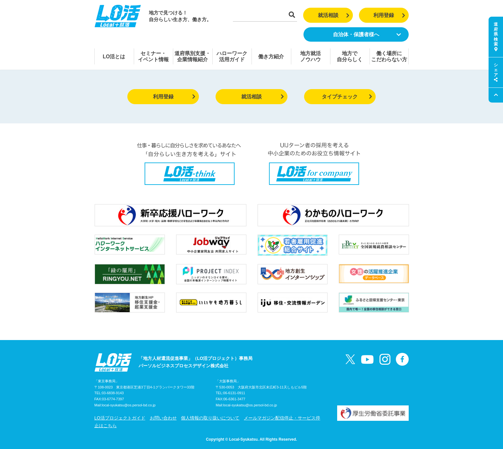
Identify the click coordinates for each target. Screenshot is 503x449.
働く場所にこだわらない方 (389, 56)
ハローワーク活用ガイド (232, 56)
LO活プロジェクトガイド (119, 417)
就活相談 (334, 15)
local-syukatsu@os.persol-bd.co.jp (129, 405)
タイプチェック (347, 96)
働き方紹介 (271, 56)
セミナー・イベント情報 (153, 56)
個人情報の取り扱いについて (210, 417)
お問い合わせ (163, 417)
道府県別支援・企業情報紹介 (192, 56)
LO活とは (114, 56)
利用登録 (389, 15)
